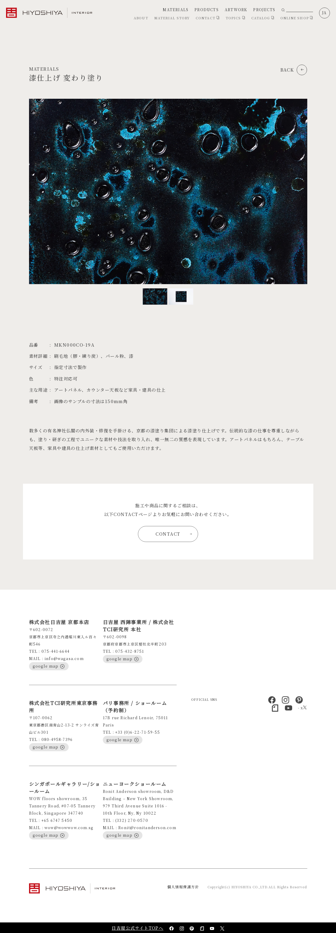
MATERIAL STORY (172, 17)
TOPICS (235, 17)
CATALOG (262, 17)
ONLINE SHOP (296, 17)
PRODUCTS (206, 9)
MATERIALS (175, 9)
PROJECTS (264, 9)
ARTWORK (236, 9)
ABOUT (141, 17)
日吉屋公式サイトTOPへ (137, 928)
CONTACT (208, 17)
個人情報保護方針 (183, 886)
